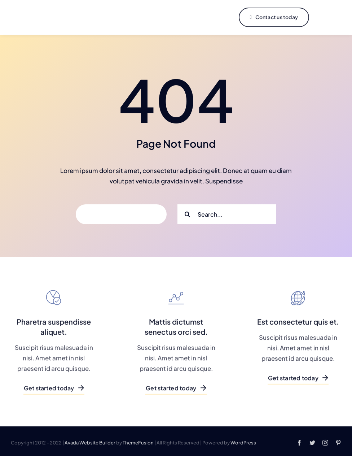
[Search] (187, 213)
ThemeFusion (138, 442)
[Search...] (226, 213)
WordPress (243, 442)
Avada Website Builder (90, 442)
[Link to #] (325, 17)
